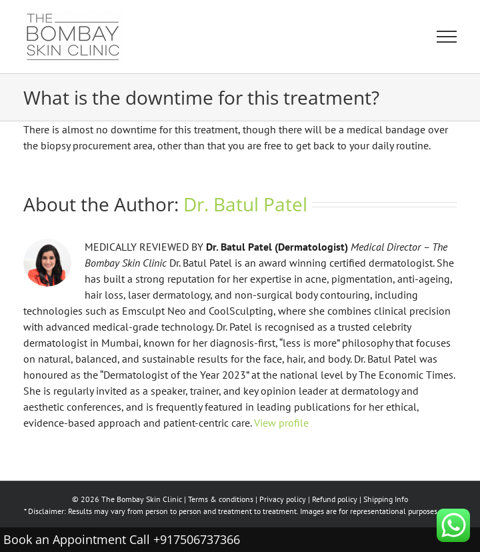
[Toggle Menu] (447, 37)
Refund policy (334, 499)
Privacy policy (282, 499)
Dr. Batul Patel (245, 204)
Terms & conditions (220, 499)
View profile (281, 422)
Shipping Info (385, 499)
